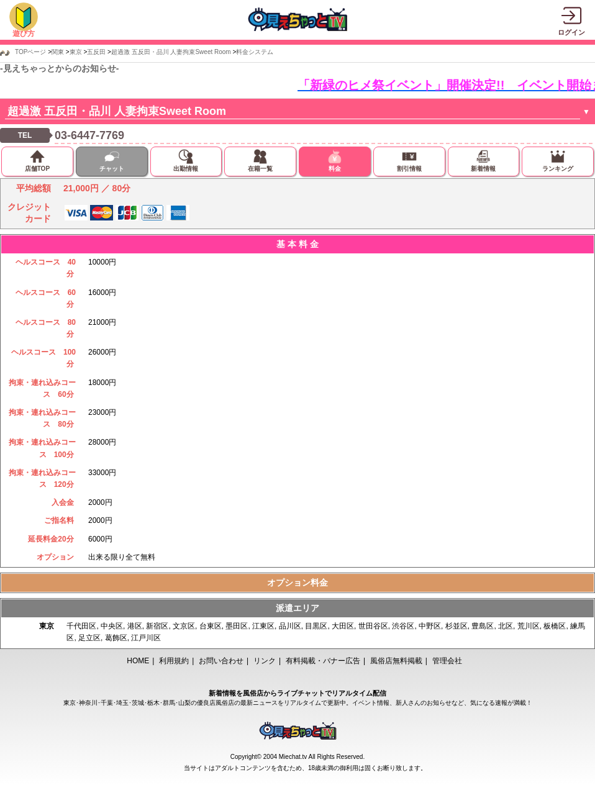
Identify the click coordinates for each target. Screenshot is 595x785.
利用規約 (174, 660)
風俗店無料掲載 (396, 660)
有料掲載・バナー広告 (323, 660)
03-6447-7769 (89, 135)
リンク (264, 660)
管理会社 (447, 660)
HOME (138, 660)
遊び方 (23, 33)
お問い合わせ (221, 660)
